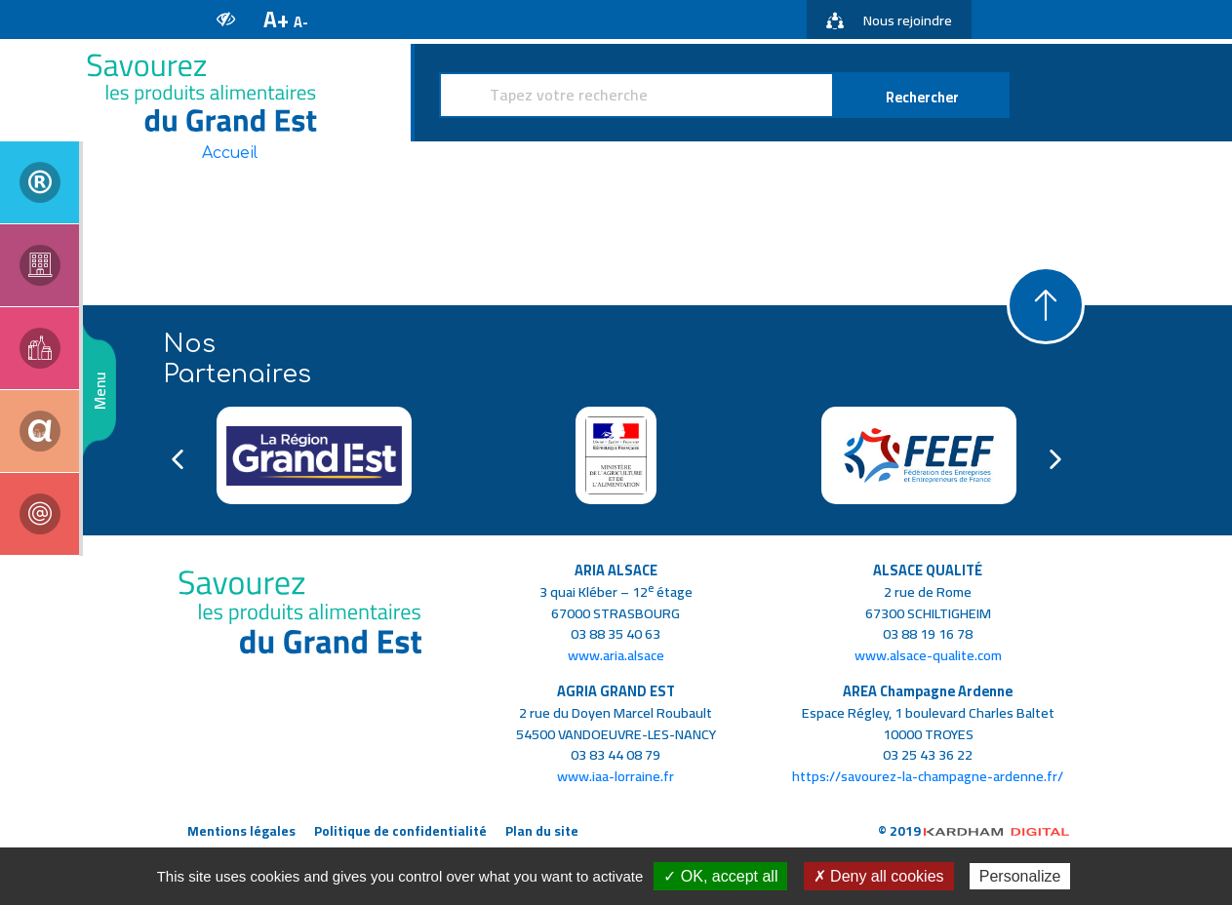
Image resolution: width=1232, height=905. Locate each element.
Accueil (230, 153)
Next (1055, 459)
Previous (177, 459)
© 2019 (974, 831)
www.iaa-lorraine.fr (615, 776)
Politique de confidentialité (400, 831)
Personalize (1020, 876)
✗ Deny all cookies (879, 876)
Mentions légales (241, 831)
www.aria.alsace (616, 655)
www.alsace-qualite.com (928, 655)
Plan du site (541, 831)
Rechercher (922, 97)
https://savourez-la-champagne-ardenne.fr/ (927, 776)
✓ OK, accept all (720, 876)
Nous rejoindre (889, 20)
